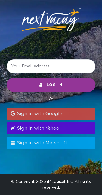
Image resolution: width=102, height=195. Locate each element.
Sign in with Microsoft (38, 142)
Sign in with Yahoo (34, 128)
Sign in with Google (36, 113)
